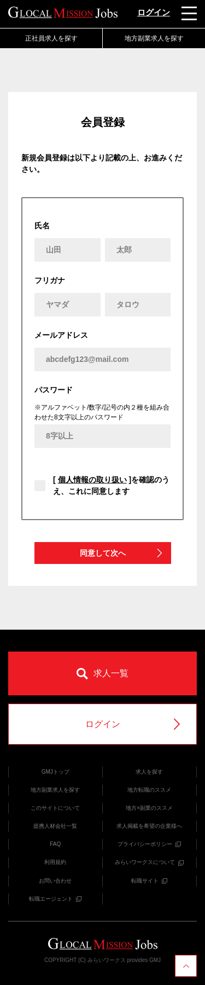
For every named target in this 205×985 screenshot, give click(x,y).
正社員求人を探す (51, 38)
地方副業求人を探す (154, 38)
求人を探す (149, 772)
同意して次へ (122, 553)
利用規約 (55, 862)
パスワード (53, 389)
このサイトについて (55, 808)
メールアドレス (61, 335)
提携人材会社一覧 (55, 826)
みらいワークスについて (149, 862)
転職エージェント (55, 899)
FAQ (55, 844)
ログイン (153, 12)
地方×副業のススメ (149, 808)
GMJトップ (55, 772)
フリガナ (49, 280)
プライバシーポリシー (149, 844)
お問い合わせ (55, 881)
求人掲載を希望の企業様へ (149, 826)
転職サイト (149, 881)
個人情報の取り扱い (92, 479)
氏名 (42, 225)
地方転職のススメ (149, 790)
